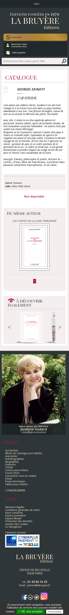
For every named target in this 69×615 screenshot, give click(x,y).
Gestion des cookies (16, 524)
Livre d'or (16, 37)
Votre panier (19, 52)
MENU (36, 4)
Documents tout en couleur (20, 475)
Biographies (12, 461)
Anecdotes (11, 456)
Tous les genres (16, 489)
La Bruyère (35, 20)
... (6, 487)
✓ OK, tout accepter (30, 611)
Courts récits (12, 473)
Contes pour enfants (16, 470)
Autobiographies (14, 458)
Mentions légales (14, 507)
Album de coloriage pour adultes (23, 453)
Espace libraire (13, 518)
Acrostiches (11, 450)
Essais (8, 478)
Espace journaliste (15, 515)
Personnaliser (55, 611)
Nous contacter (14, 512)
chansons (10, 464)
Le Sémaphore (13, 526)
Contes (9, 467)
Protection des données (18, 521)
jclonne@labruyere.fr (38, 585)
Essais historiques (15, 481)
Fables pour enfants (16, 484)
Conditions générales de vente (22, 510)
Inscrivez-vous (19, 45)
